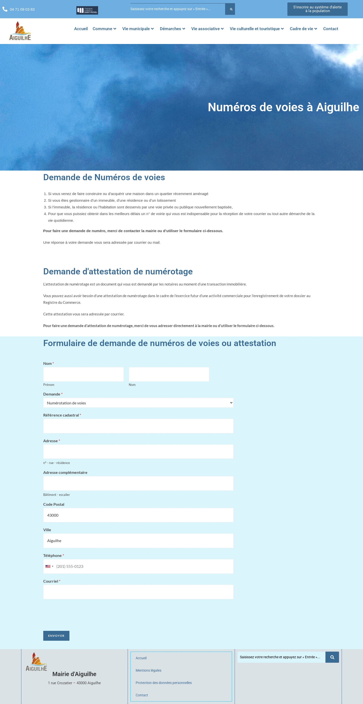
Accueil (81, 28)
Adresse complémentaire (65, 472)
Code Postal (53, 504)
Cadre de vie (303, 28)
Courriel (51, 581)
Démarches (172, 28)
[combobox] (49, 566)
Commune (104, 28)
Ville (47, 529)
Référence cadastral (62, 415)
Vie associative (207, 28)
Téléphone (53, 555)
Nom (48, 363)
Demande (53, 394)
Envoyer (56, 636)
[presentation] (80, 622)
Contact (330, 28)
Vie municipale (138, 28)
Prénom (48, 385)
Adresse (51, 440)
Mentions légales (148, 670)
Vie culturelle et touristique (257, 28)
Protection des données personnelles (164, 683)
